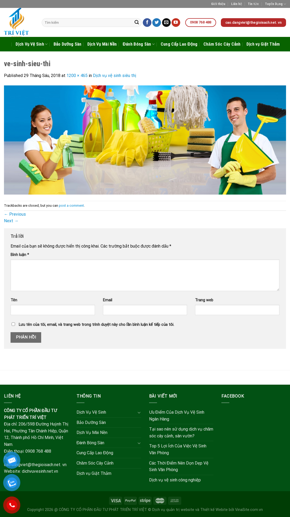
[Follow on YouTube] (176, 22)
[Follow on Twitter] (156, 22)
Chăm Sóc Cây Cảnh (222, 44)
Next (11, 220)
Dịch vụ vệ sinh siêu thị (114, 75)
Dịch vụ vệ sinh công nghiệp (175, 479)
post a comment (71, 205)
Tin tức (253, 4)
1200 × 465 (77, 75)
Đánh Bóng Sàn (139, 44)
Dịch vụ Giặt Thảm (263, 44)
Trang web (204, 300)
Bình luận (20, 255)
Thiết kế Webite (214, 510)
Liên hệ (236, 4)
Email (107, 300)
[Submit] (136, 22)
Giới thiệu (218, 4)
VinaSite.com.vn (249, 510)
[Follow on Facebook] (147, 22)
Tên (14, 300)
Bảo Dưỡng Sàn (68, 44)
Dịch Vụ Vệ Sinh (31, 44)
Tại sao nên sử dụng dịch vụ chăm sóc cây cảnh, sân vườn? (181, 432)
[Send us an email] (166, 22)
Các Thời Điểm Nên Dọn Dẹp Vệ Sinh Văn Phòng (179, 466)
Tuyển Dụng (275, 4)
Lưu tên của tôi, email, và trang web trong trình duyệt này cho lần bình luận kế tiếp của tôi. (96, 324)
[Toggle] (139, 412)
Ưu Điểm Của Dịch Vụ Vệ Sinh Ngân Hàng (177, 416)
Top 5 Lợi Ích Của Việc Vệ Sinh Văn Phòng (177, 449)
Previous (15, 214)
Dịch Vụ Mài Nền (102, 44)
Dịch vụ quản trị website (173, 510)
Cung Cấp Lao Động (179, 44)
